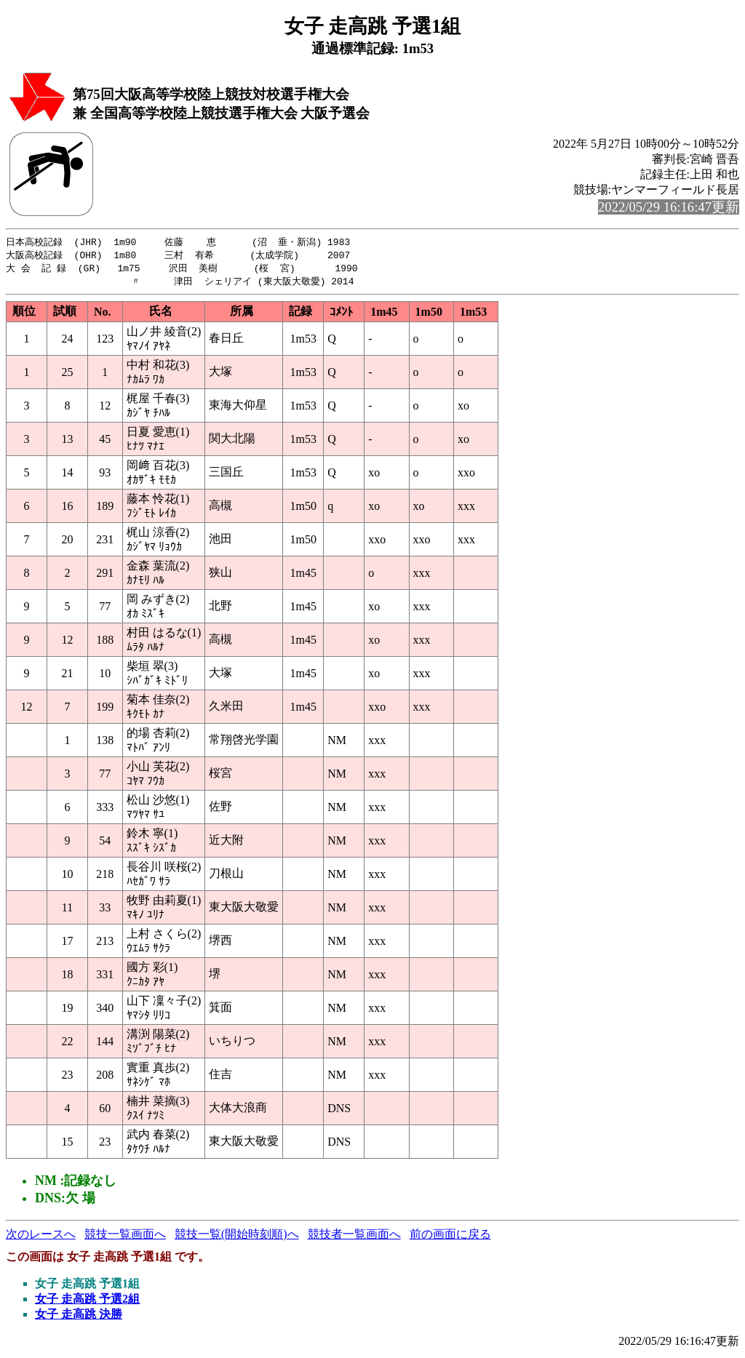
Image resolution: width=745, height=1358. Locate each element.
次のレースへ (41, 1237)
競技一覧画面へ (125, 1237)
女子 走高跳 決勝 (78, 1317)
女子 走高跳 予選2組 (87, 1301)
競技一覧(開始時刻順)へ (237, 1237)
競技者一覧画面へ (354, 1237)
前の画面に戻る (450, 1237)
